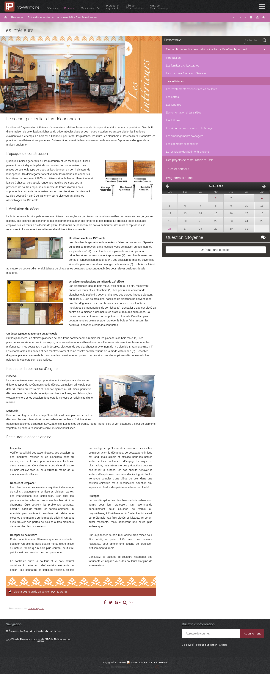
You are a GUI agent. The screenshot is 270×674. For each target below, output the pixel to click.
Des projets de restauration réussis (189, 160)
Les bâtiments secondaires (182, 143)
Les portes (172, 96)
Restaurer (70, 8)
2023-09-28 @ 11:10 (36, 609)
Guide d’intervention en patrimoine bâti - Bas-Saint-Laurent (62, 17)
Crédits (223, 644)
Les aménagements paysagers (184, 136)
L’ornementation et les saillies (183, 112)
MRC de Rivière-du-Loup (54, 639)
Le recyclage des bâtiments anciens (187, 151)
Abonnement (252, 633)
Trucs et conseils (177, 169)
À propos (12, 630)
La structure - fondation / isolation (186, 73)
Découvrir (53, 8)
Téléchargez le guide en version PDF (39, 591)
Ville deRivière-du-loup (135, 7)
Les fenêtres (173, 104)
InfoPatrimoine (28, 7)
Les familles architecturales (182, 65)
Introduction (173, 57)
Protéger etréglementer (113, 7)
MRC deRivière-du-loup (159, 7)
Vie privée (187, 644)
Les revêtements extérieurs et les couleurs (191, 89)
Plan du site (53, 630)
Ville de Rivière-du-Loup (21, 639)
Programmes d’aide (179, 178)
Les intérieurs (175, 81)
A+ (234, 17)
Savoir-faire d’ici (91, 8)
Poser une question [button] (215, 249)
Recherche (37, 630)
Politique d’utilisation (206, 644)
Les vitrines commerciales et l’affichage (189, 128)
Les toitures (173, 120)
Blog (24, 630)
